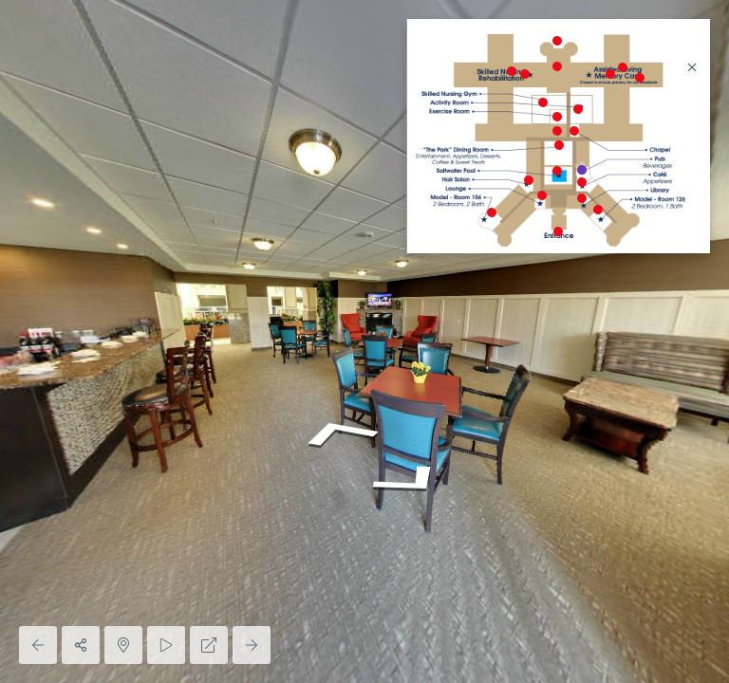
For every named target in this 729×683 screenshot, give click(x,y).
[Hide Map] (123, 645)
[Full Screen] (209, 645)
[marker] (557, 232)
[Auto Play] (166, 645)
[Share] (81, 645)
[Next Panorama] (252, 645)
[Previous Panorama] (38, 645)
